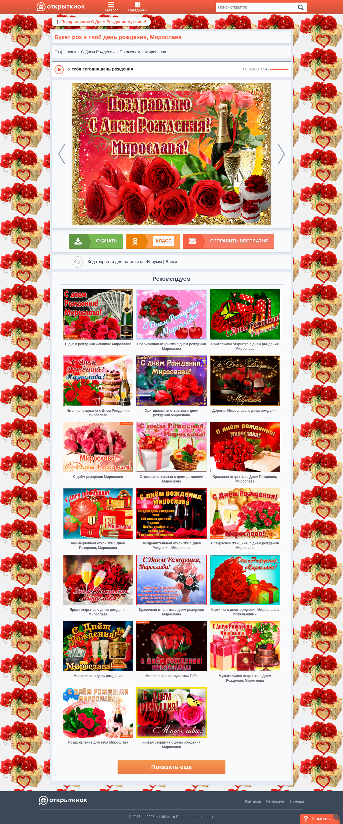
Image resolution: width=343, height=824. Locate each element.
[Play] (59, 69)
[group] (171, 69)
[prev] (61, 154)
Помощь (297, 801)
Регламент (275, 801)
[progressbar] (279, 70)
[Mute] (267, 69)
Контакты (253, 801)
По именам (130, 52)
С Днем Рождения (97, 52)
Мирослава (155, 52)
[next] (281, 154)
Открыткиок (65, 52)
